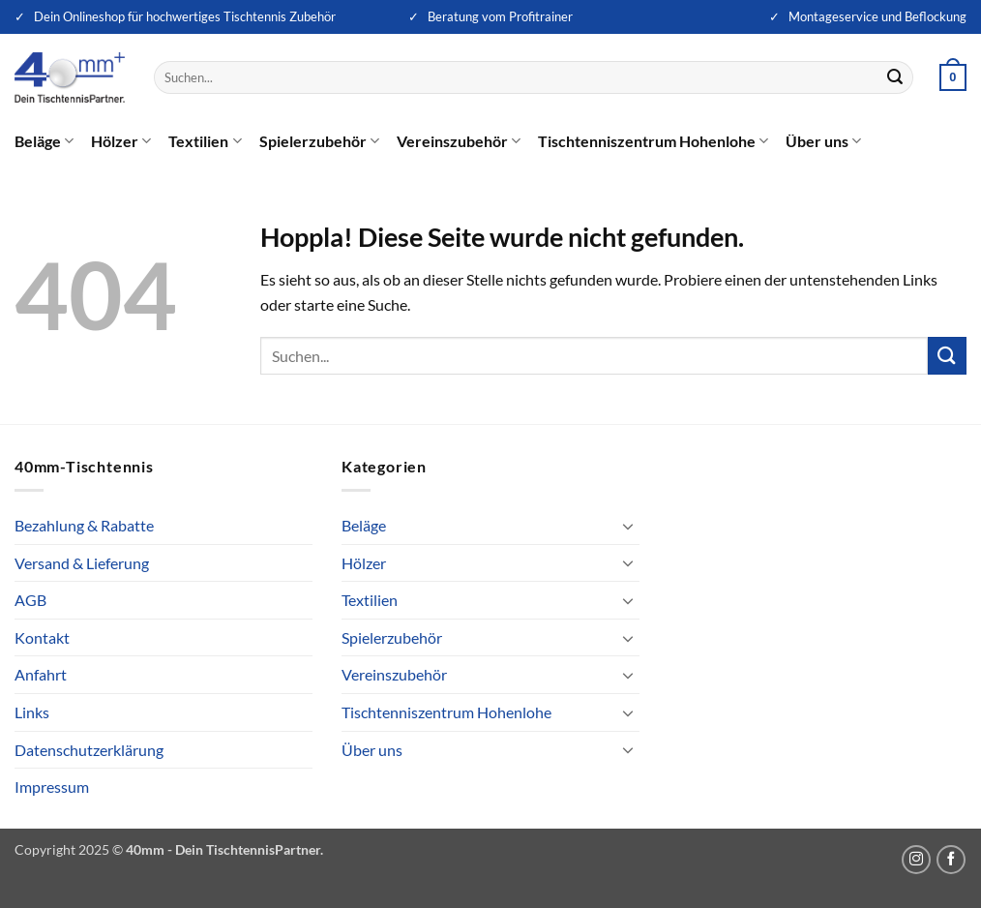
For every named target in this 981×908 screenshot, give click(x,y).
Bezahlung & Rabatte (84, 525)
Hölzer (121, 141)
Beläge (44, 141)
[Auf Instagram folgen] (916, 859)
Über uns (823, 141)
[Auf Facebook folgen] (951, 859)
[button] (952, 77)
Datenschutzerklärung (89, 750)
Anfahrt (41, 674)
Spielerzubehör (319, 141)
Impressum (52, 786)
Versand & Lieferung (82, 563)
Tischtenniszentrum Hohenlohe (653, 141)
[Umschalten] (627, 525)
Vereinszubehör (458, 141)
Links (32, 712)
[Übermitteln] (894, 77)
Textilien (204, 141)
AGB (30, 599)
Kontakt (42, 637)
